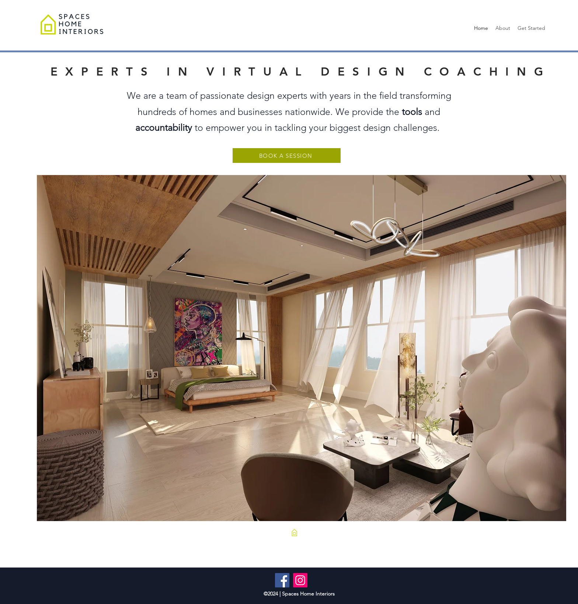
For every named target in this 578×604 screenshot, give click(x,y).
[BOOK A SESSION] (287, 155)
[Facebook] (282, 580)
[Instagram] (300, 580)
